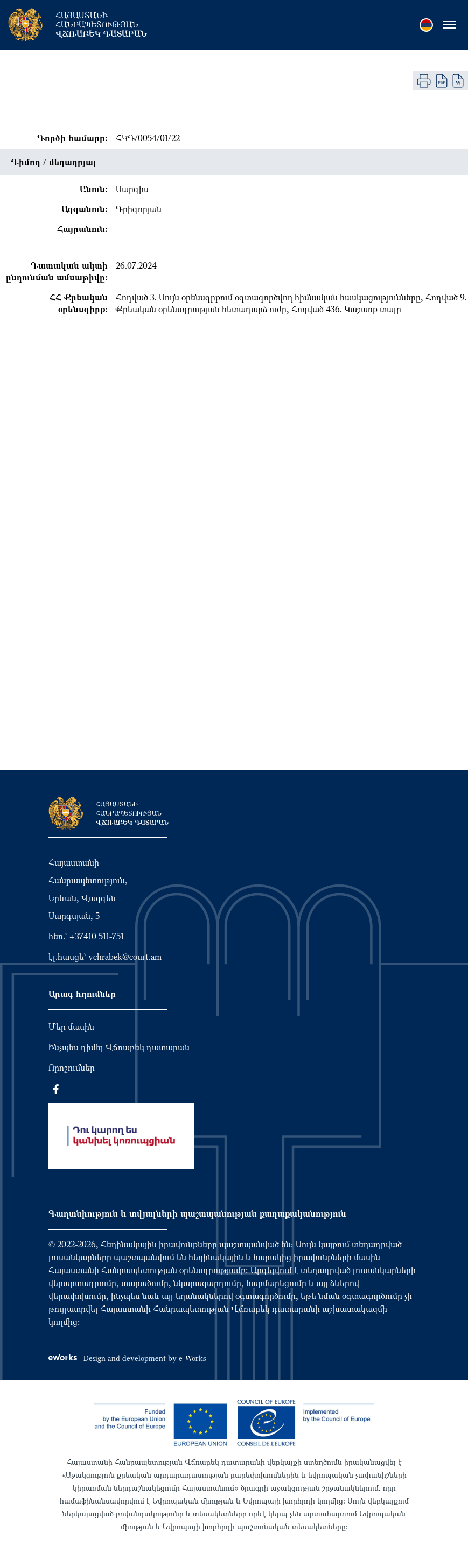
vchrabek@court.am (125, 957)
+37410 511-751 (96, 936)
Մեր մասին (71, 1027)
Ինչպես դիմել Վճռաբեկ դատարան (119, 1047)
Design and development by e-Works (127, 1358)
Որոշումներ (71, 1067)
